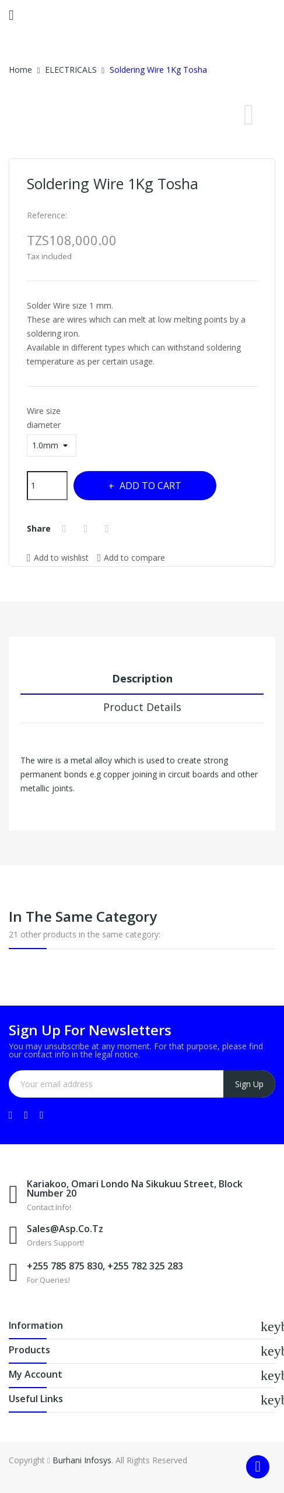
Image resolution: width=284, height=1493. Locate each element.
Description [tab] (142, 678)
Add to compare (131, 557)
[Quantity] (47, 485)
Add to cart (149, 485)
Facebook (11, 1115)
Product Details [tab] (142, 707)
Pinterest (108, 528)
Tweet (87, 528)
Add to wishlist (58, 557)
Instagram (42, 1115)
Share (66, 528)
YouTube (26, 1115)
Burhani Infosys (81, 1460)
